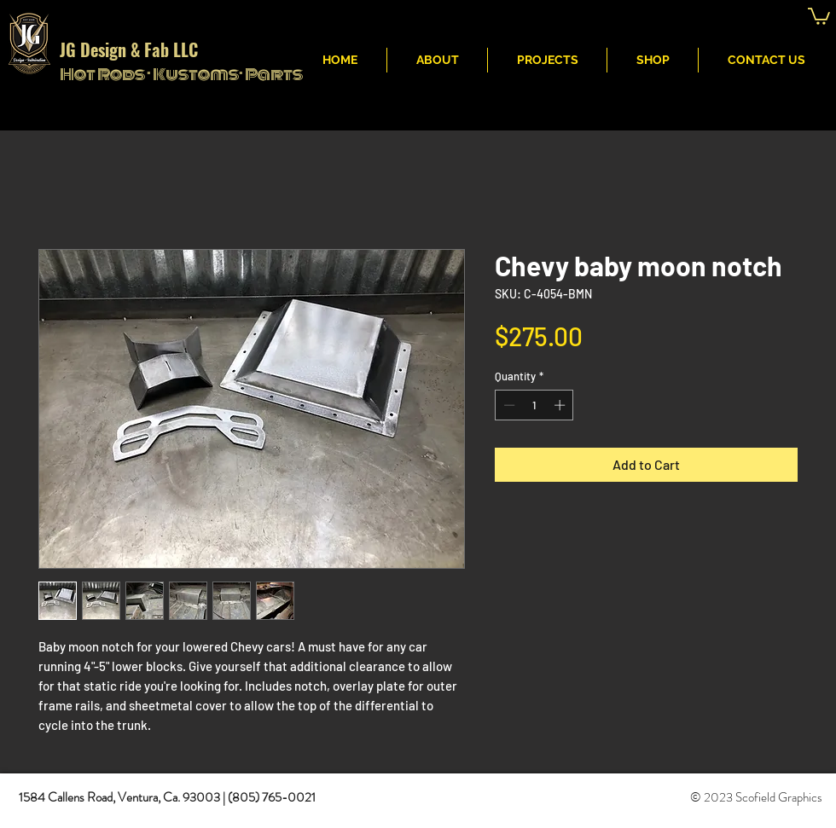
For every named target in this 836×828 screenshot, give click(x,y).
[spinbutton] (534, 405)
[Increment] (561, 405)
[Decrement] (507, 405)
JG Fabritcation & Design (561, 18)
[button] (819, 15)
